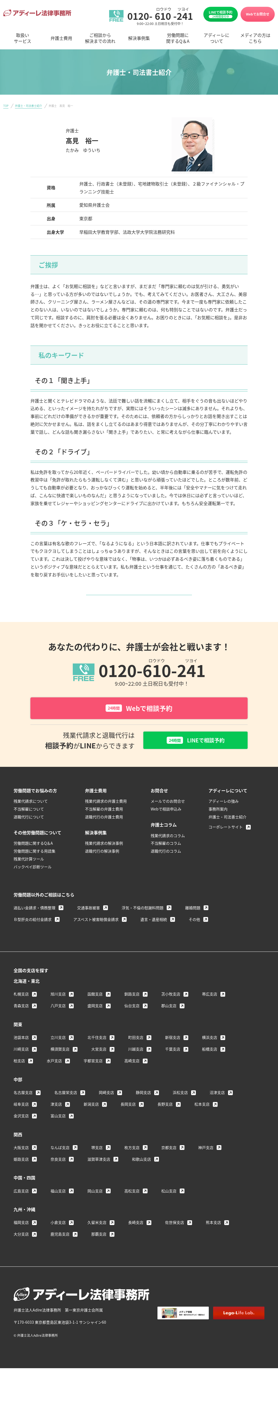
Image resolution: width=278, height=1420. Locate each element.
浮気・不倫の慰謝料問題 (142, 926)
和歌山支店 (141, 1177)
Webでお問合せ (257, 14)
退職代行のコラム (166, 869)
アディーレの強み (223, 819)
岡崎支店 (106, 1110)
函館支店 (95, 1012)
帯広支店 (209, 1012)
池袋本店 (21, 1055)
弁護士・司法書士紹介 (28, 106)
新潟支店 (91, 1122)
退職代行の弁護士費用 (104, 835)
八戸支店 (58, 1024)
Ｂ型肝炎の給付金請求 (33, 937)
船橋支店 (209, 1067)
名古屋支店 (23, 1110)
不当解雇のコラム (166, 861)
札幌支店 (21, 1012)
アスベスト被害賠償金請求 (96, 937)
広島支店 (21, 1209)
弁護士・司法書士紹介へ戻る (137, 603)
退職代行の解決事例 (102, 869)
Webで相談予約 (139, 725)
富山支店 (58, 1134)
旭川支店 (58, 1012)
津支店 (56, 1122)
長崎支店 (135, 1240)
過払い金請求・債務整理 (34, 926)
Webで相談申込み (166, 827)
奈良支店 (58, 1177)
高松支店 (132, 1209)
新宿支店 (172, 1055)
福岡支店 (21, 1240)
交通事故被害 (88, 926)
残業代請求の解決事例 (104, 861)
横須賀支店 (60, 1067)
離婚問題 (192, 926)
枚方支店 (132, 1166)
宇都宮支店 (93, 1079)
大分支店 (21, 1252)
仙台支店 (132, 1024)
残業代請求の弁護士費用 (106, 819)
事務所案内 (218, 827)
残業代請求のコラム (168, 854)
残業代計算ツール (29, 877)
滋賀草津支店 (98, 1177)
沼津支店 (217, 1110)
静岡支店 (143, 1110)
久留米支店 (96, 1240)
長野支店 (165, 1122)
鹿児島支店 (60, 1252)
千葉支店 (172, 1067)
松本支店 (202, 1122)
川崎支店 (21, 1067)
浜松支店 (180, 1110)
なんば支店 (60, 1166)
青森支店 (21, 1024)
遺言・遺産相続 (153, 937)
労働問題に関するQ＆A (33, 861)
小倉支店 (58, 1240)
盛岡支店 (95, 1024)
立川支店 (58, 1055)
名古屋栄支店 (65, 1110)
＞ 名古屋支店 (79, 159)
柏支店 (19, 1079)
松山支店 (168, 1209)
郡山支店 (168, 1024)
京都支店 (168, 1166)
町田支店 (135, 1055)
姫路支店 (21, 1177)
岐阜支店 (21, 1122)
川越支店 (135, 1067)
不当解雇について (29, 827)
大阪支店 (21, 1166)
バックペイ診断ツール (33, 885)
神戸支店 (205, 1166)
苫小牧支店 (170, 1012)
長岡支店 (128, 1122)
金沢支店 (21, 1134)
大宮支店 (98, 1067)
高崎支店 (132, 1079)
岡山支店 (95, 1209)
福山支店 (58, 1209)
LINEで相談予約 (220, 14)
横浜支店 (209, 1055)
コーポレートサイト (225, 845)
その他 (194, 937)
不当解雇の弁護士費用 (104, 827)
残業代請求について (31, 819)
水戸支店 (54, 1079)
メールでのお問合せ (168, 819)
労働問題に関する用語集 (34, 869)
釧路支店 (132, 1012)
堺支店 (97, 1166)
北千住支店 (96, 1055)
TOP (5, 106)
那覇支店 (98, 1252)
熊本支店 (213, 1240)
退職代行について (29, 835)
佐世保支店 (174, 1240)
